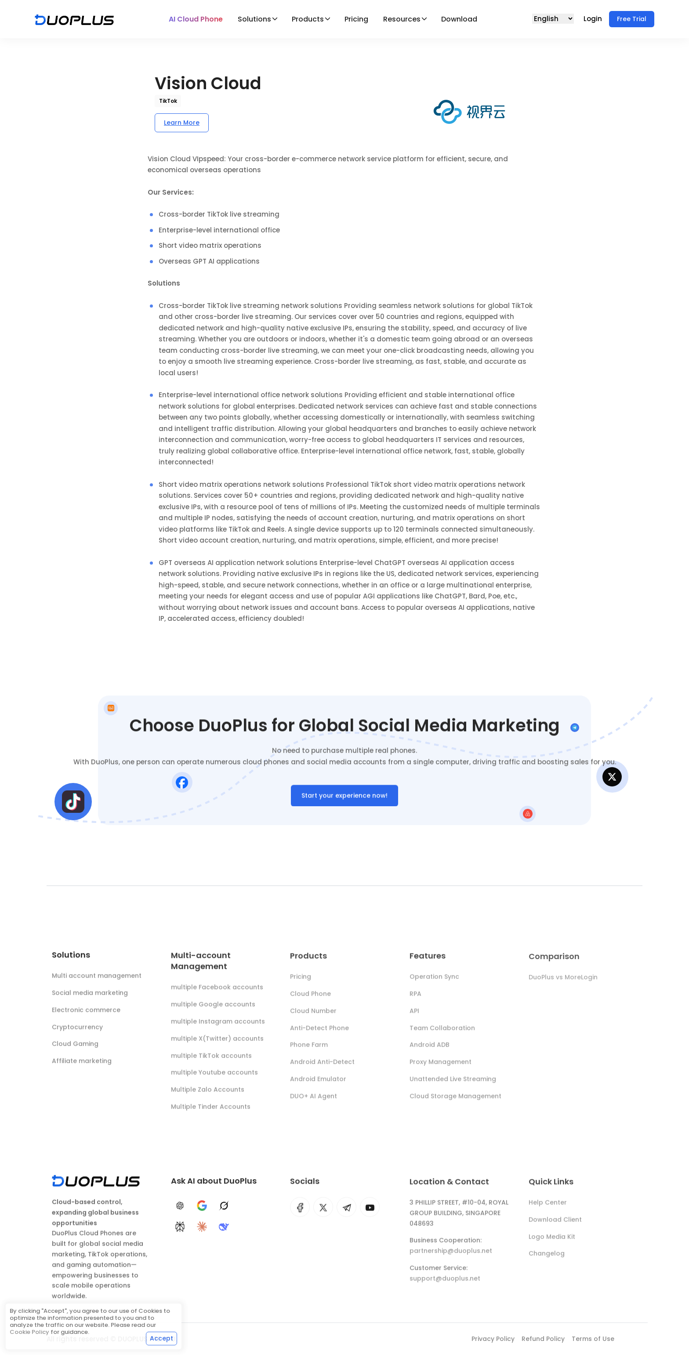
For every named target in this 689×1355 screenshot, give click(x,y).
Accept (161, 1338)
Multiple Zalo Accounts (207, 1094)
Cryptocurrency (77, 1029)
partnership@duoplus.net (451, 1255)
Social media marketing (90, 995)
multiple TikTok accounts (211, 1059)
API (414, 1015)
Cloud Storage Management (455, 1101)
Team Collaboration (442, 1033)
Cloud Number (313, 1015)
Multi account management (96, 978)
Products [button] (308, 19)
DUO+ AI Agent (313, 1101)
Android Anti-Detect (322, 1066)
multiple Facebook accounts (217, 991)
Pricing (356, 19)
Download (459, 19)
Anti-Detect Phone (319, 1033)
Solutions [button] (254, 19)
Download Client (555, 1224)
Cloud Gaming (75, 1046)
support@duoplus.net (445, 1283)
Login (594, 18)
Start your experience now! (344, 797)
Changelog (547, 1258)
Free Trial (631, 18)
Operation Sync (434, 981)
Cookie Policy (29, 1332)
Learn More (181, 122)
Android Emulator (318, 1084)
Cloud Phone (310, 998)
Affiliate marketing (82, 1063)
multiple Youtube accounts (214, 1076)
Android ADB (430, 1049)
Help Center (548, 1207)
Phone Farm (309, 1049)
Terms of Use (593, 1338)
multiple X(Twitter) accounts (217, 1043)
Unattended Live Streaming (453, 1084)
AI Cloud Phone (196, 19)
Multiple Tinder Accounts (210, 1111)
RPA (415, 998)
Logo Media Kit (552, 1241)
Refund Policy (543, 1338)
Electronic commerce (86, 1012)
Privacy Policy (493, 1338)
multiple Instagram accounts (218, 1026)
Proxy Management (440, 1066)
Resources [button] (402, 19)
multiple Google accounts (213, 1008)
